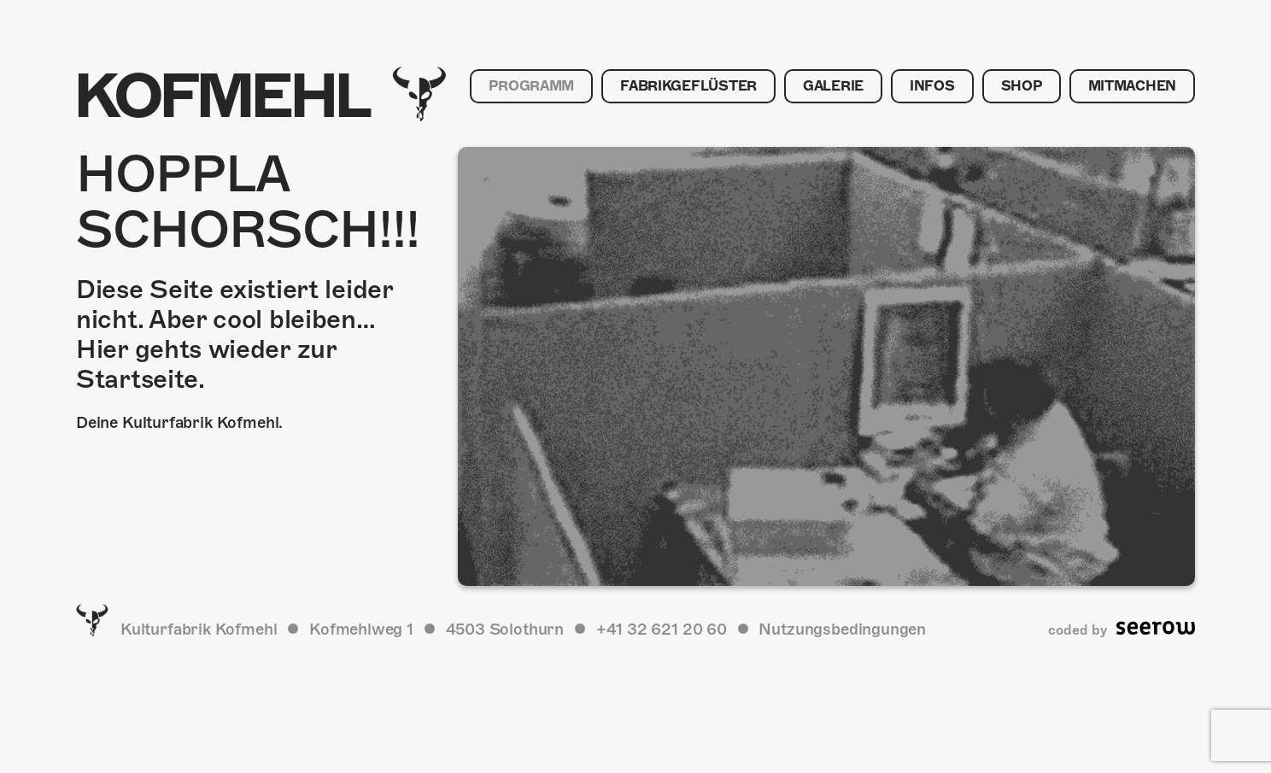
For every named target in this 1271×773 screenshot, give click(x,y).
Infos (932, 86)
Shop (1021, 86)
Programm (531, 86)
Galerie (833, 86)
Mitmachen (1132, 86)
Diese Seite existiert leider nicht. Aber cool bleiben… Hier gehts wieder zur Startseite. (234, 334)
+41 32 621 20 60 (661, 629)
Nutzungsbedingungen (842, 629)
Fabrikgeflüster (688, 86)
